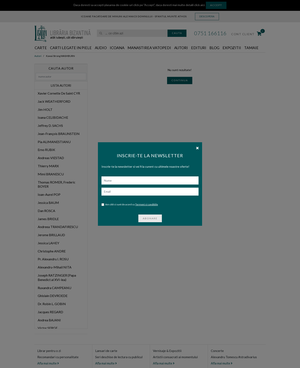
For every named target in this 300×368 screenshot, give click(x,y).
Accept (216, 5)
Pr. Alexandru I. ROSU (53, 259)
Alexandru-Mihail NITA (54, 267)
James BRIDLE (48, 219)
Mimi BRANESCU (51, 174)
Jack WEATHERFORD (54, 101)
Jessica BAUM (48, 203)
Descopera (207, 16)
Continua (179, 80)
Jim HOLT (45, 109)
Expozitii (231, 47)
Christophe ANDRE (52, 251)
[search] (132, 33)
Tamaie (251, 47)
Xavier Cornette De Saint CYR (59, 93)
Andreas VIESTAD (51, 158)
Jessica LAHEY (48, 243)
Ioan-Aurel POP (49, 194)
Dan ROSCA (46, 211)
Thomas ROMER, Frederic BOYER (56, 184)
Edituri (198, 47)
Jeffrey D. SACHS (50, 125)
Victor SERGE (48, 328)
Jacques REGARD (50, 312)
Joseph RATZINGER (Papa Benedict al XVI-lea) (57, 277)
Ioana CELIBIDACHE (53, 117)
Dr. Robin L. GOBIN (52, 304)
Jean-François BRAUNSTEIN (59, 134)
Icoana (117, 47)
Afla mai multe (48, 363)
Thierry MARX (48, 166)
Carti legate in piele (71, 47)
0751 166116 (210, 33)
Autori (181, 47)
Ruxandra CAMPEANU (54, 288)
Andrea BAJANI (49, 320)
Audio (101, 47)
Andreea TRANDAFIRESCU (58, 227)
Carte (41, 47)
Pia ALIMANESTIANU (54, 142)
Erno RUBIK (46, 150)
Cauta (177, 33)
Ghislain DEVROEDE (53, 296)
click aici (199, 5)
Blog (214, 47)
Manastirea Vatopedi (149, 47)
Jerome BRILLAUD (51, 235)
